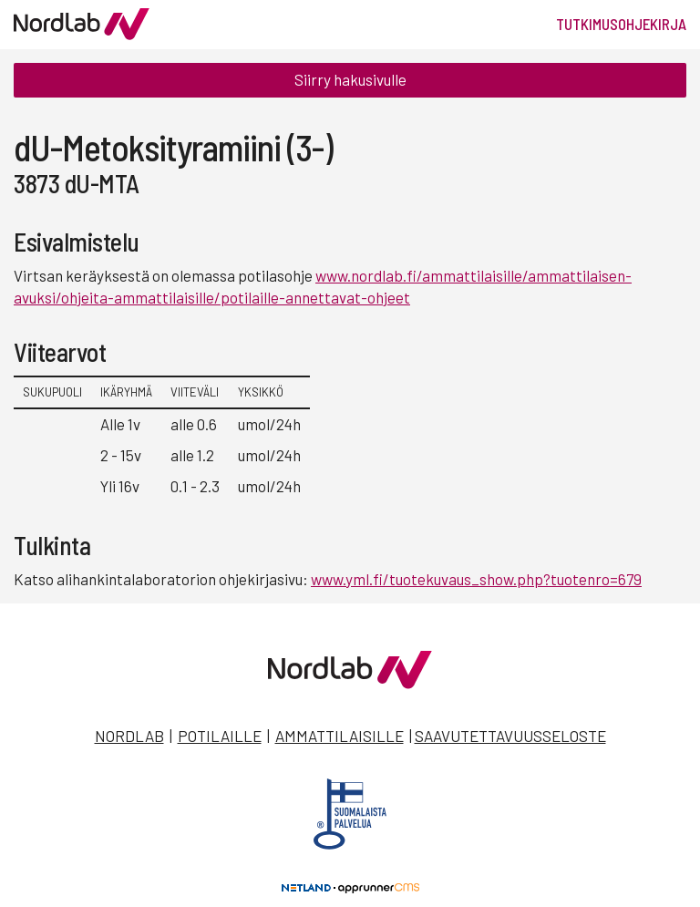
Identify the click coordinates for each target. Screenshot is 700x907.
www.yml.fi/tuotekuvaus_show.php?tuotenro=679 (476, 579)
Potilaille (220, 736)
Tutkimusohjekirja (621, 24)
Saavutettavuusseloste (510, 736)
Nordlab (129, 736)
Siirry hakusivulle (350, 79)
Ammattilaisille (339, 736)
